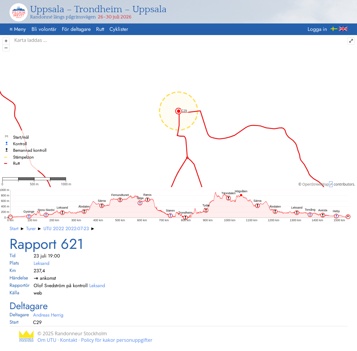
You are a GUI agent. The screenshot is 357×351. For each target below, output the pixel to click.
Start (14, 228)
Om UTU (47, 340)
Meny (18, 29)
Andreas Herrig (48, 315)
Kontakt (68, 340)
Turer (31, 228)
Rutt (100, 29)
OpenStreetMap (315, 184)
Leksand (41, 263)
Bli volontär (44, 29)
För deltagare (76, 29)
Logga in (317, 29)
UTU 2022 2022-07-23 (66, 228)
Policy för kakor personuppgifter (116, 340)
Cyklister (118, 29)
